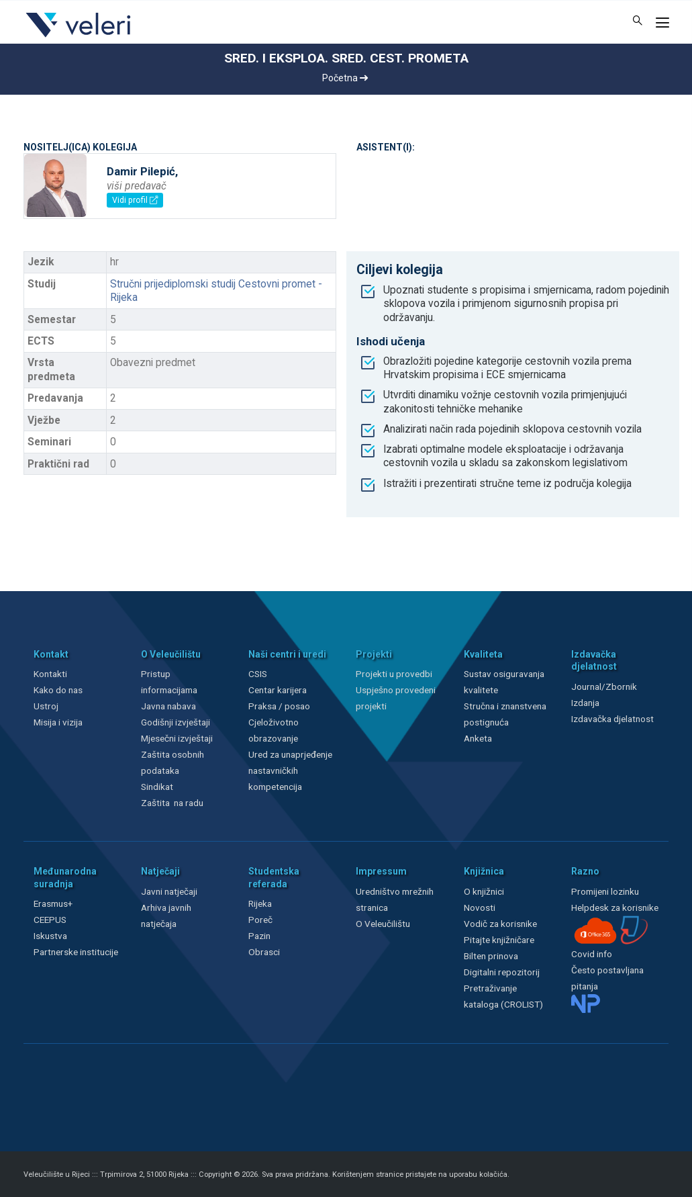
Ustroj (46, 706)
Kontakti (50, 673)
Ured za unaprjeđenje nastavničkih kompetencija (290, 770)
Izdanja (585, 702)
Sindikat (157, 786)
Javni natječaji (169, 891)
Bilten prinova (491, 955)
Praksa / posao (280, 706)
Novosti (479, 907)
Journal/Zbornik (604, 686)
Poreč (260, 919)
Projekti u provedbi (394, 673)
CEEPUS (50, 919)
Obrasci (264, 951)
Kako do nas (58, 689)
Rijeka (260, 903)
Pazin (259, 935)
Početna (345, 78)
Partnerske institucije (76, 951)
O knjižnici (484, 891)
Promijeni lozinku (605, 891)
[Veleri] (78, 37)
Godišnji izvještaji (175, 722)
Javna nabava (168, 706)
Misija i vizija (58, 722)
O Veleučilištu (383, 923)
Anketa (478, 738)
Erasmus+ (53, 903)
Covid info (591, 953)
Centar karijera (277, 689)
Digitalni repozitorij (502, 972)
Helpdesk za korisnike (614, 907)
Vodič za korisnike (500, 923)
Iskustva (50, 935)
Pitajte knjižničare (499, 939)
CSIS (257, 673)
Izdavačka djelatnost (612, 718)
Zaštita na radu (172, 802)
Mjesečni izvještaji (177, 738)
